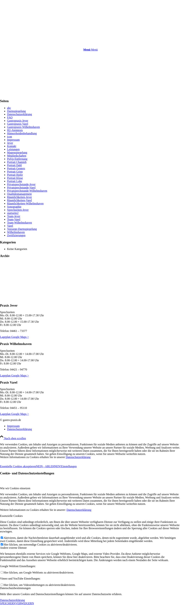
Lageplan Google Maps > (14, 336)
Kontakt (11, 146)
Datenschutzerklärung (19, 114)
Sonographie (14, 206)
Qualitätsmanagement (19, 193)
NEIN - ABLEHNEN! (48, 466)
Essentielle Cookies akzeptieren (18, 466)
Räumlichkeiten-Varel (19, 200)
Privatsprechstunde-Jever (21, 184)
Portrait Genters (16, 168)
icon (9, 136)
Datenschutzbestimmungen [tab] (15, 588)
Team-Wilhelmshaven (19, 222)
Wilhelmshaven (16, 232)
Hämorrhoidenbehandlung (22, 133)
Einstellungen (69, 466)
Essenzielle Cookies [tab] (11, 515)
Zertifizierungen (16, 235)
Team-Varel (13, 219)
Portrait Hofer (15, 174)
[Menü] (90, 49)
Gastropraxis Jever (17, 120)
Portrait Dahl (14, 165)
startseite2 (13, 213)
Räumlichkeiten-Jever (19, 197)
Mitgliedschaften (16, 155)
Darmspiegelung (16, 111)
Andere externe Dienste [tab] (13, 547)
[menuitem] (90, 50)
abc (9, 107)
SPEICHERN (7, 603)
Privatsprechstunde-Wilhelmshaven (27, 190)
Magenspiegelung (17, 152)
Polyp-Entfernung (17, 158)
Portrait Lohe (14, 181)
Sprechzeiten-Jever (18, 209)
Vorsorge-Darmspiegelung (22, 228)
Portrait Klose (15, 177)
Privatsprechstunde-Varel (21, 187)
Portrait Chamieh (17, 162)
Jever (10, 142)
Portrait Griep (15, 171)
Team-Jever (13, 216)
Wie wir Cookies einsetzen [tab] (15, 488)
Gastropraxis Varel (17, 123)
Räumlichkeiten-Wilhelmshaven (25, 203)
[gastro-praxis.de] (26, 17)
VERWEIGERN (24, 603)
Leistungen (13, 149)
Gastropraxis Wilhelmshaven (23, 127)
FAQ (10, 117)
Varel (10, 225)
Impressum (13, 139)
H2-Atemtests (15, 130)
